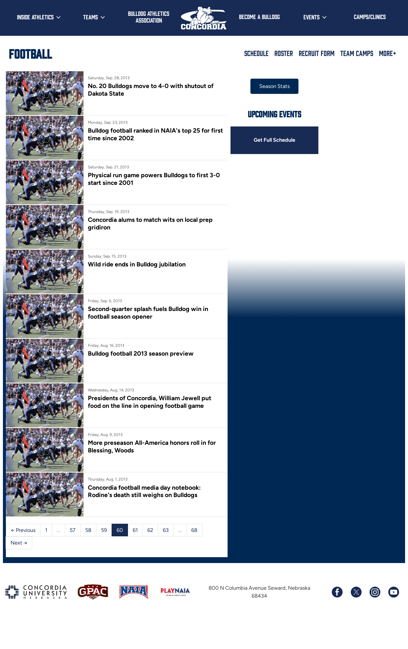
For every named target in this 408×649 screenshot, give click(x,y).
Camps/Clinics (370, 16)
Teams (90, 17)
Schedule (256, 53)
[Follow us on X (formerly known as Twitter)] (355, 584)
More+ (387, 53)
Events (311, 17)
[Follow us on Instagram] (374, 584)
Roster (283, 53)
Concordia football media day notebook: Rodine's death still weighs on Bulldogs (143, 484)
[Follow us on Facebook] (337, 584)
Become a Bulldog (259, 16)
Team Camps (356, 53)
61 (135, 522)
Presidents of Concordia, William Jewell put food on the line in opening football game (148, 396)
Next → (19, 535)
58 (88, 522)
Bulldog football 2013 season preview (139, 349)
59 (104, 522)
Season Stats (270, 86)
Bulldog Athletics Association (148, 16)
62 (150, 522)
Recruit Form (316, 53)
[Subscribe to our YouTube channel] (393, 584)
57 (73, 522)
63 (166, 522)
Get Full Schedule (270, 140)
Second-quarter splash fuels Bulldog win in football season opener (146, 309)
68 (194, 522)
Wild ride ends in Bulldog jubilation (135, 261)
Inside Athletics (35, 17)
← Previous (23, 522)
